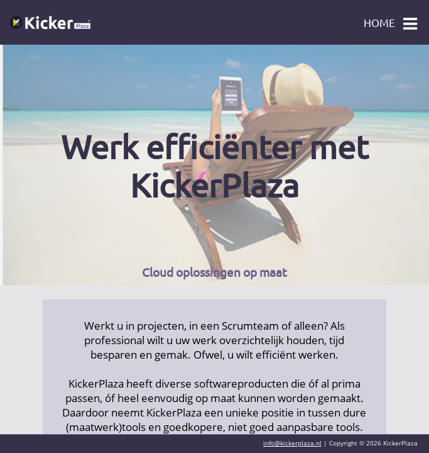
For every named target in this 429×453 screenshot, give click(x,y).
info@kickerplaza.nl (292, 443)
